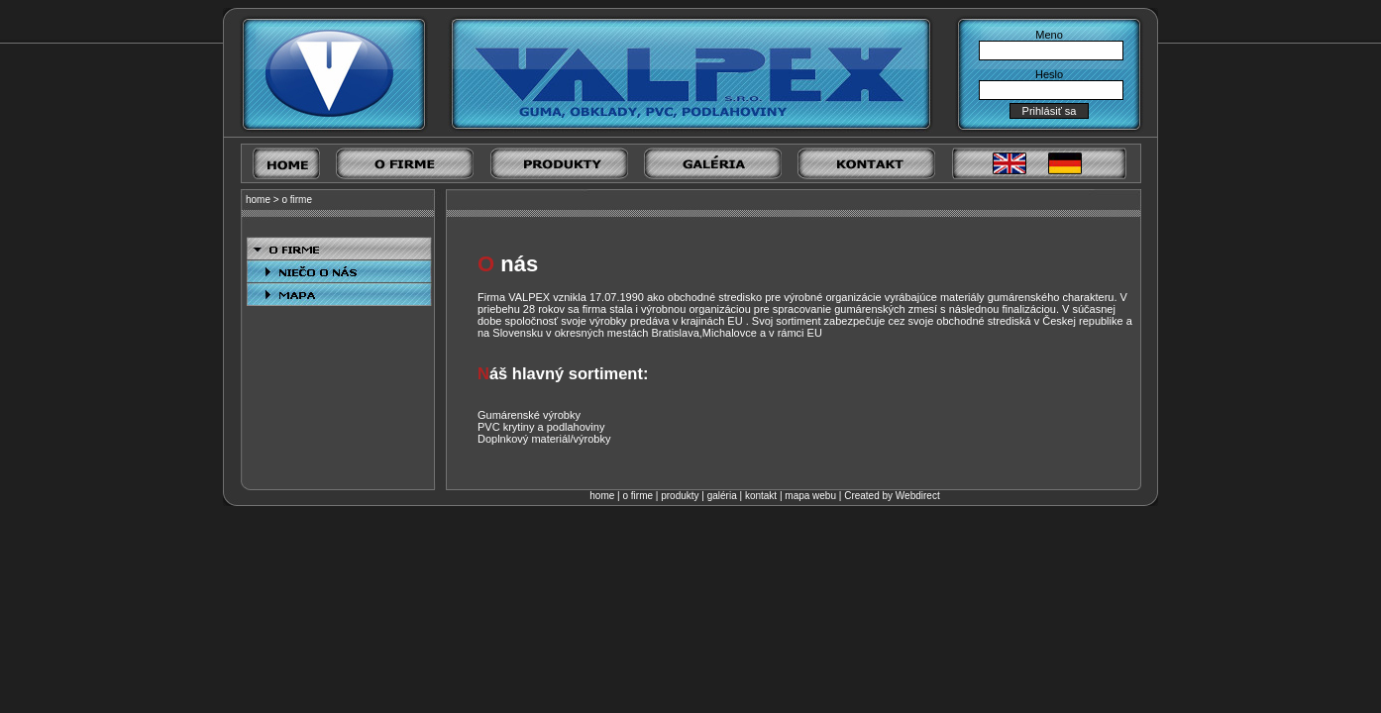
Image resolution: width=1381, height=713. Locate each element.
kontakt (761, 495)
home (258, 199)
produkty (679, 495)
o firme (296, 199)
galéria (722, 495)
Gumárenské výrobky (529, 415)
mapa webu (810, 495)
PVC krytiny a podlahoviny (541, 427)
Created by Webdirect (892, 495)
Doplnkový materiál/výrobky (544, 439)
